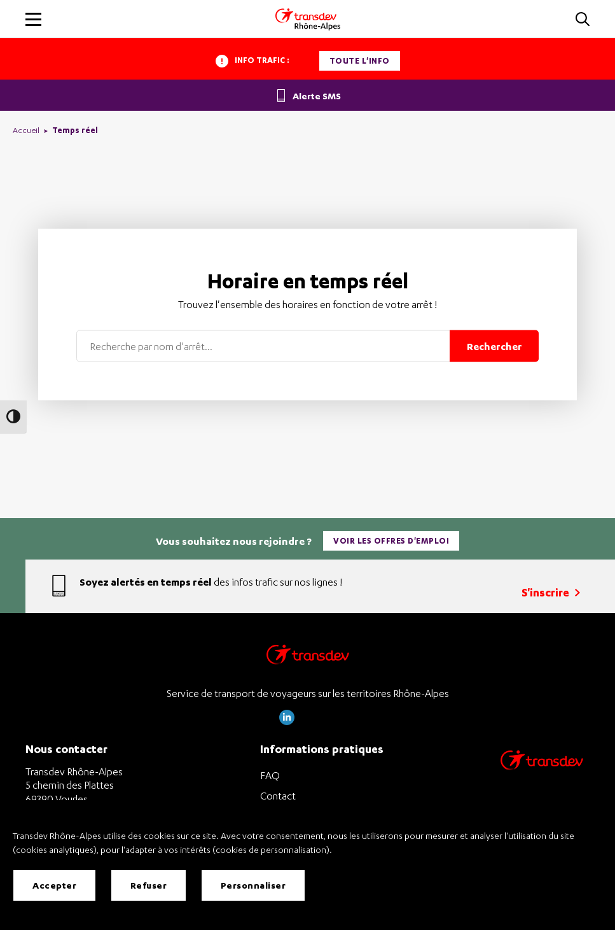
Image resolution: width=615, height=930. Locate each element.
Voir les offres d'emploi (391, 541)
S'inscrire (551, 592)
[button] (582, 20)
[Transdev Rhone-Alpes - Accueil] (307, 19)
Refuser (148, 885)
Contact (278, 795)
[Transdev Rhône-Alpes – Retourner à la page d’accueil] (308, 657)
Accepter (54, 885)
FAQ (270, 775)
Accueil (26, 130)
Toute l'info (359, 61)
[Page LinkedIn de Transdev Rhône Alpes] (286, 721)
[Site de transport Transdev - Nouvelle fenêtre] (542, 776)
